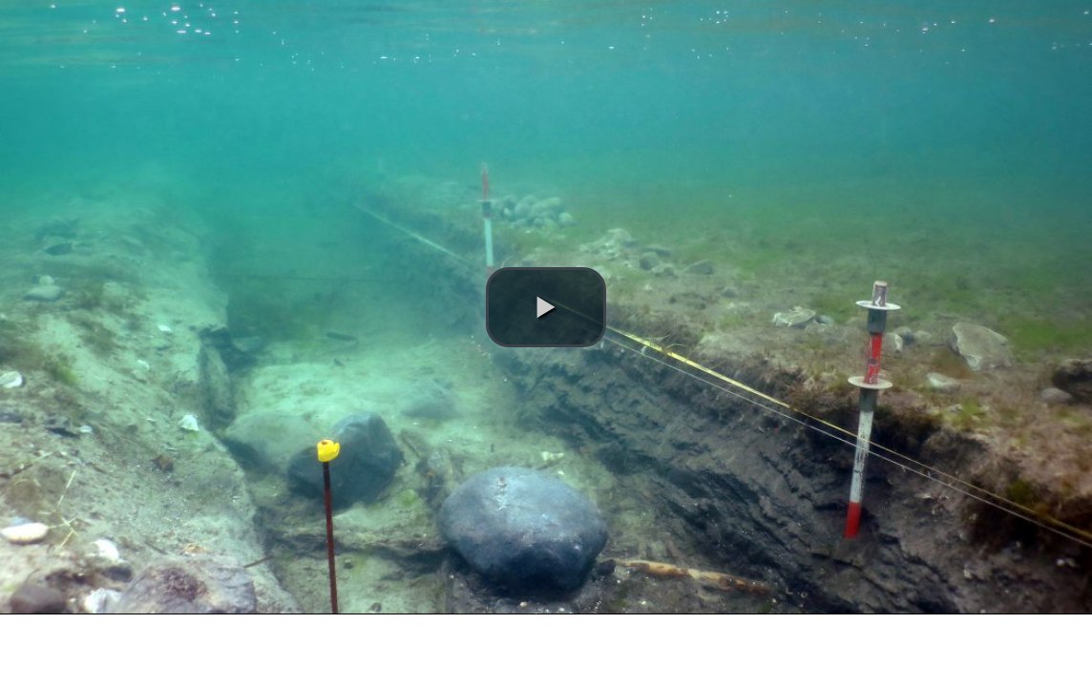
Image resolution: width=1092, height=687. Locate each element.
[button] (546, 307)
